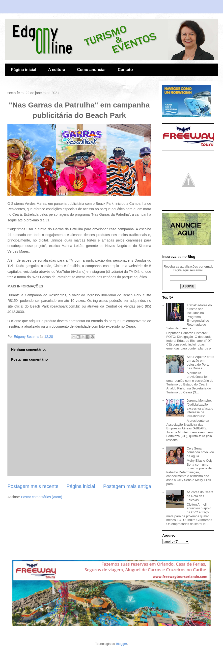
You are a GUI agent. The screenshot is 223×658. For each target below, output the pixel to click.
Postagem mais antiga (127, 486)
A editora (56, 70)
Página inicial (23, 70)
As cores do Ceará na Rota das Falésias (200, 496)
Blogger (121, 644)
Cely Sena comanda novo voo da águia (200, 452)
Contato (125, 70)
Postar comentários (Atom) (41, 497)
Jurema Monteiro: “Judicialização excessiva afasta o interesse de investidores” (200, 408)
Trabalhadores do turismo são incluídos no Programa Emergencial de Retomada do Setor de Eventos (189, 316)
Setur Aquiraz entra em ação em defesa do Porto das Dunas (200, 362)
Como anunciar (91, 70)
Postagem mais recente (32, 486)
